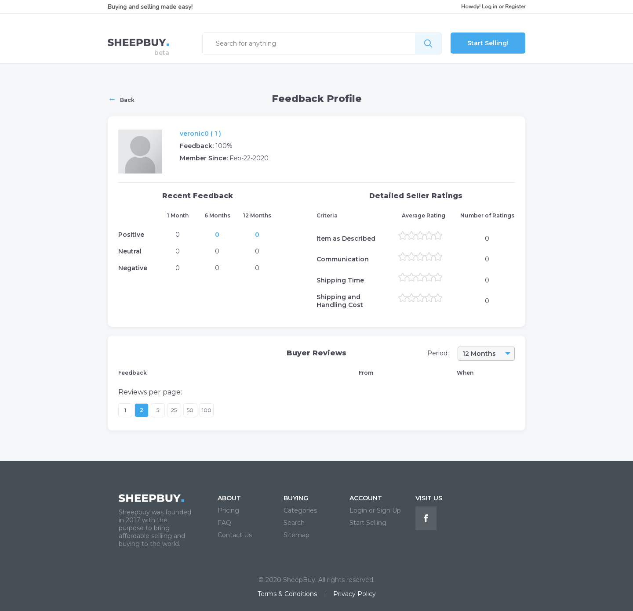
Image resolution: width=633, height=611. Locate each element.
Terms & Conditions (287, 594)
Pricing (228, 510)
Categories (300, 510)
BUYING (296, 498)
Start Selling (367, 523)
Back (121, 99)
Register (515, 6)
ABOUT (229, 498)
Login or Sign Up (375, 510)
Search (294, 523)
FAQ (224, 523)
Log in (489, 6)
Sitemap (296, 535)
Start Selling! (488, 43)
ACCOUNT (365, 498)
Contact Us (235, 535)
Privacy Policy (354, 594)
